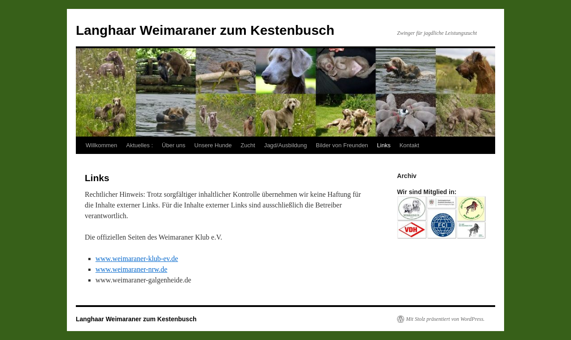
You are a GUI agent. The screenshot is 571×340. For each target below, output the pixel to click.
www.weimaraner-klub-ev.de (136, 258)
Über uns (174, 145)
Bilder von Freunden (342, 145)
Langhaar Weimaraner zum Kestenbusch (205, 30)
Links (383, 145)
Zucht (247, 145)
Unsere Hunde (213, 145)
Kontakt (409, 145)
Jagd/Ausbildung (285, 145)
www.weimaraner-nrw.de (131, 269)
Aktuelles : (139, 145)
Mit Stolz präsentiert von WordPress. (445, 319)
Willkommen (101, 145)
